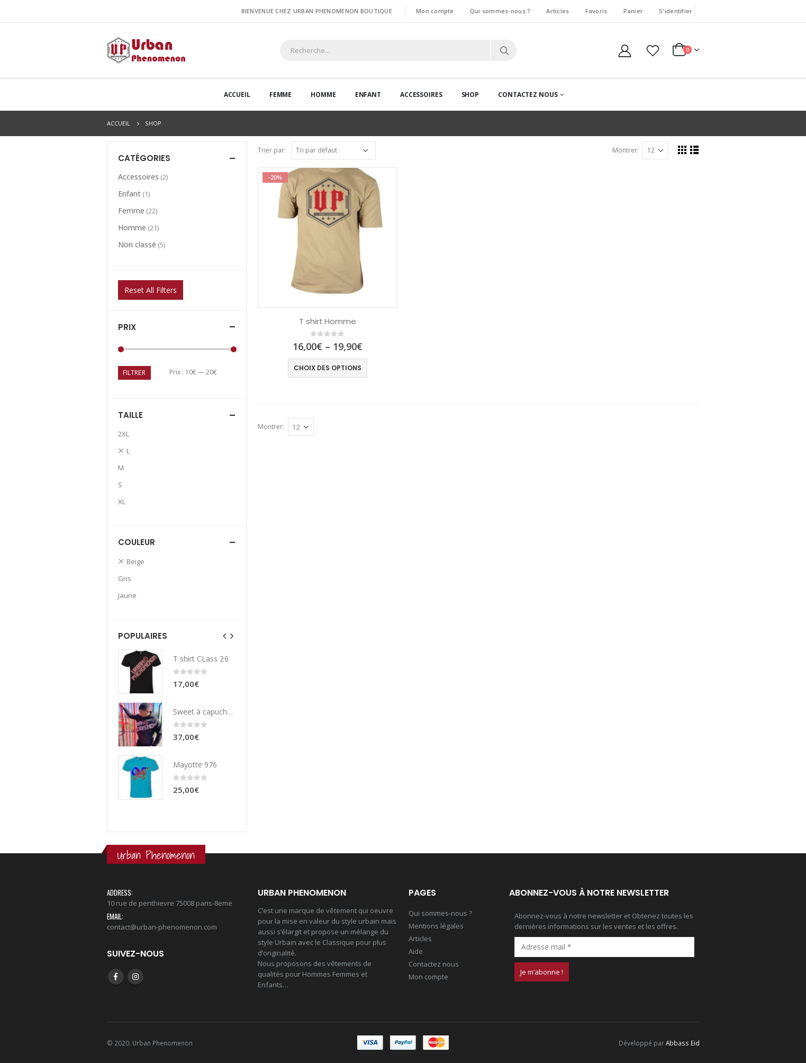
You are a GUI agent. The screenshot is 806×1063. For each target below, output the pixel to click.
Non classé (137, 244)
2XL (123, 434)
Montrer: (625, 150)
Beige (135, 561)
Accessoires (421, 94)
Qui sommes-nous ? (500, 11)
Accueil (237, 94)
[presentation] (225, 636)
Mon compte (435, 11)
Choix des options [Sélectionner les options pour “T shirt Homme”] (327, 367)
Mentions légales (436, 926)
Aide (416, 951)
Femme (280, 94)
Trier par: (272, 150)
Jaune (127, 595)
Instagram (135, 977)
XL (121, 501)
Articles (557, 11)
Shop (470, 94)
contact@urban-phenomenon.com (162, 927)
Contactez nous (434, 964)
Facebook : (116, 977)
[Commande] (333, 150)
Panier (633, 11)
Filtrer (134, 372)
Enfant (368, 94)
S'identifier (675, 11)
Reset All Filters (150, 290)
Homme (323, 94)
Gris (124, 578)
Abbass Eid (683, 1043)
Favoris (596, 11)
